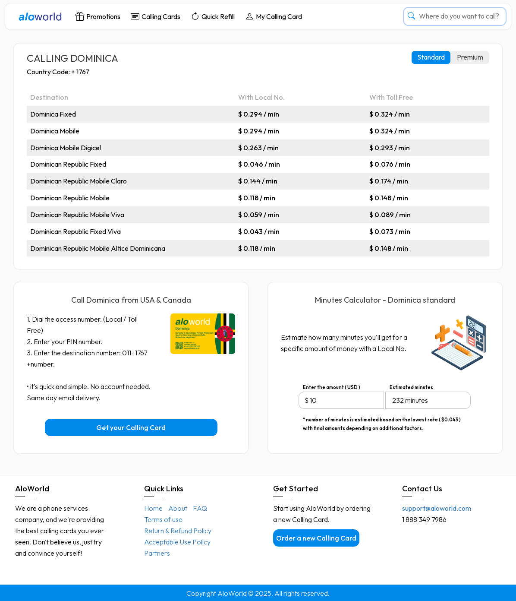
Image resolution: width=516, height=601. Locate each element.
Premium (470, 57)
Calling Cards (155, 16)
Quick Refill (213, 16)
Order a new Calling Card (316, 538)
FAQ (200, 508)
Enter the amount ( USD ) (331, 387)
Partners (157, 553)
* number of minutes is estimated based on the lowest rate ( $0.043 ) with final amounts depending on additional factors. (382, 420)
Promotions (98, 16)
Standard (431, 57)
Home (153, 508)
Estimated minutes (411, 387)
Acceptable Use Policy (177, 542)
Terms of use (163, 519)
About (177, 508)
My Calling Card (273, 16)
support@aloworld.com (436, 508)
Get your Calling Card (131, 427)
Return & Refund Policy (177, 530)
